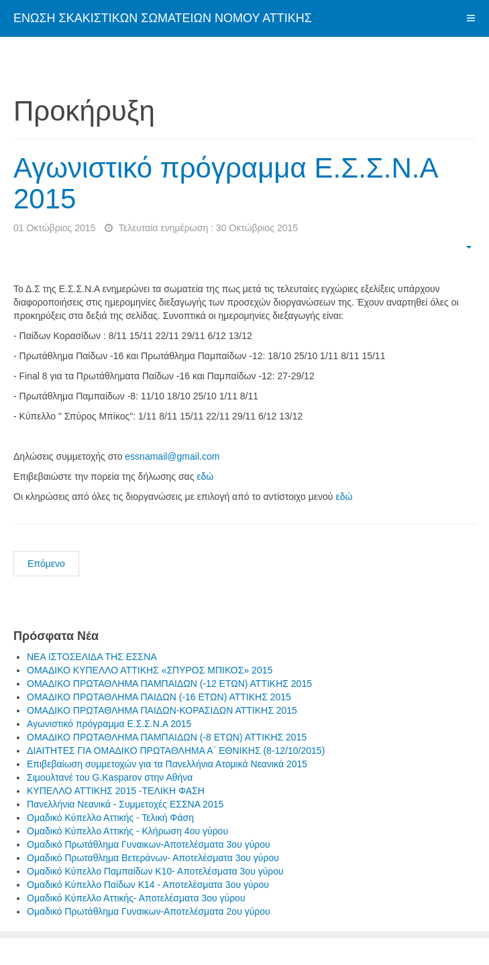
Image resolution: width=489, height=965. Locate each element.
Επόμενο (46, 563)
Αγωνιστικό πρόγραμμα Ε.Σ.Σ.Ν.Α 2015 (225, 183)
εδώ (205, 476)
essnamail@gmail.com (172, 456)
